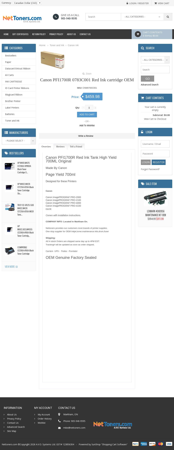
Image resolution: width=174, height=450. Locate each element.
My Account (44, 414)
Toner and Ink (57, 45)
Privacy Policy (56, 34)
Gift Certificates (20, 34)
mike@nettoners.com (74, 427)
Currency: (6, 3)
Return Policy (39, 34)
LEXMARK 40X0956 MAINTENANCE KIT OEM (155, 213)
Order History (45, 418)
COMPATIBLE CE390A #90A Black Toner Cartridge (25, 250)
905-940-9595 (69, 18)
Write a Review (85, 136)
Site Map (11, 431)
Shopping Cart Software (114, 444)
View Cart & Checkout (155, 118)
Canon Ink (73, 45)
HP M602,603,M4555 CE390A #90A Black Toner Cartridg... (25, 230)
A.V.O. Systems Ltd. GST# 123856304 (55, 444)
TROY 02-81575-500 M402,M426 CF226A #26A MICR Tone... (25, 209)
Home (6, 34)
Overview (46, 146)
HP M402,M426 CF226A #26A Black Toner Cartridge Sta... (25, 188)
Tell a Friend (76, 146)
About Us (71, 34)
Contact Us (85, 34)
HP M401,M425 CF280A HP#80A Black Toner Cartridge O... (24, 167)
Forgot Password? (150, 169)
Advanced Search (149, 84)
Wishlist (42, 423)
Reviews (60, 146)
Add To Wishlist (87, 125)
